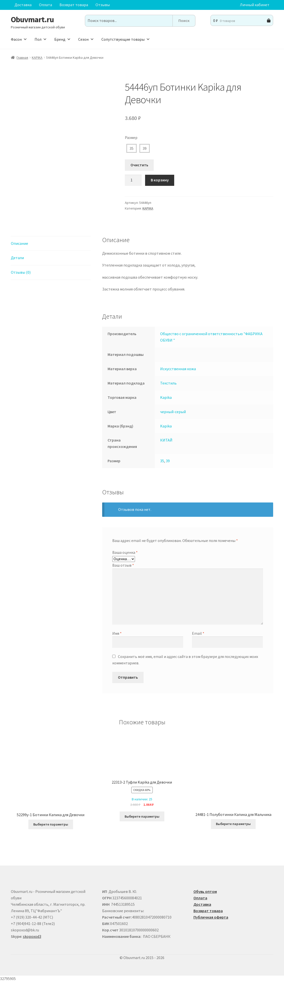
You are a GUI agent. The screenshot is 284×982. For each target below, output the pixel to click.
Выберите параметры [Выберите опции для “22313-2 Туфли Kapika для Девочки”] (142, 816)
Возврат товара (73, 4)
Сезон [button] (86, 39)
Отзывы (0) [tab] (21, 272)
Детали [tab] (17, 257)
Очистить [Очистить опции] (139, 164)
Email (198, 633)
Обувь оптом (205, 891)
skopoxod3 (32, 936)
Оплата (45, 4)
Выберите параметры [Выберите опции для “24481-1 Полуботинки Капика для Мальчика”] (233, 824)
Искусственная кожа (178, 368)
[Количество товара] (133, 180)
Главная (22, 57)
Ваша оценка (125, 552)
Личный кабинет (254, 4)
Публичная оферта (210, 917)
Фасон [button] (19, 39)
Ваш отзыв (123, 565)
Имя (117, 633)
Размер (131, 137)
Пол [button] (41, 39)
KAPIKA (37, 57)
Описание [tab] (19, 243)
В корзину (160, 179)
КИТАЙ (166, 440)
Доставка (23, 4)
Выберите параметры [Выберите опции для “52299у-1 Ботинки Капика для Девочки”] (50, 824)
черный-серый (173, 411)
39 (145, 148)
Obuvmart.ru (32, 19)
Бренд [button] (62, 39)
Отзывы (102, 4)
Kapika (166, 397)
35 (131, 148)
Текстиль (168, 383)
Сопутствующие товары (125, 39)
